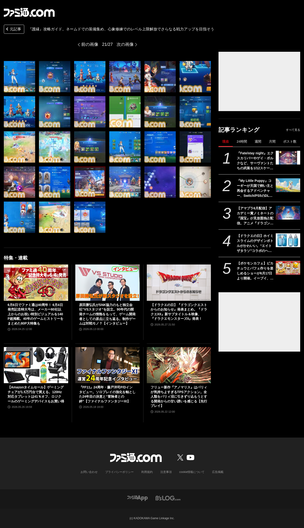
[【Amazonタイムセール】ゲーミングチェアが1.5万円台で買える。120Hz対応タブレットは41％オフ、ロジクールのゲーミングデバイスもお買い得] (36, 365)
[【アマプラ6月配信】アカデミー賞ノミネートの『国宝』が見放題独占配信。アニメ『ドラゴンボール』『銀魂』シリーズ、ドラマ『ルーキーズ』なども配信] (288, 213)
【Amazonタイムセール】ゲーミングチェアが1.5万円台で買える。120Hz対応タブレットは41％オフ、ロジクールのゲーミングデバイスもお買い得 (36, 394)
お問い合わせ (89, 472)
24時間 (242, 141)
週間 (258, 141)
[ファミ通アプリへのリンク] (137, 498)
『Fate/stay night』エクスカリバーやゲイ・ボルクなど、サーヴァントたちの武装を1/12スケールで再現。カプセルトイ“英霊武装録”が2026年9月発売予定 (255, 161)
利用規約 (147, 472)
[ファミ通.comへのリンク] (29, 12)
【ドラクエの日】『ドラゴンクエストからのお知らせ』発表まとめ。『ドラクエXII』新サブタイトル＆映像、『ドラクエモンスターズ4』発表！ (179, 312)
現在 (225, 141)
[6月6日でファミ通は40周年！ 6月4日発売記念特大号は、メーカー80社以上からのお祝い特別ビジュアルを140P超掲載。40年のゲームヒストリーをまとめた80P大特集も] (36, 282)
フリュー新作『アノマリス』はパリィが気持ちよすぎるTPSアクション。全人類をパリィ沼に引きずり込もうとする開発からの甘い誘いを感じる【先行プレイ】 (179, 396)
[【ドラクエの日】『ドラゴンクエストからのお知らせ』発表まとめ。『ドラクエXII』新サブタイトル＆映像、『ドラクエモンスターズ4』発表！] (179, 282)
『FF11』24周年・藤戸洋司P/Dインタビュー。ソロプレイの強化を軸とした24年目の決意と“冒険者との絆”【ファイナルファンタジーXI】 (107, 394)
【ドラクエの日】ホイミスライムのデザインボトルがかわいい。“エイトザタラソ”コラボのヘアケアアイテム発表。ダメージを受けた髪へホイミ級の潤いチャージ (255, 243)
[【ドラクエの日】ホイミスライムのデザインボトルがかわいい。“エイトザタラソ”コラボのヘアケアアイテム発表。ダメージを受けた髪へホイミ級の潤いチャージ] (288, 240)
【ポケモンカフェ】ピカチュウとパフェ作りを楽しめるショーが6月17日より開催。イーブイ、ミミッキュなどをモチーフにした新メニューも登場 (255, 271)
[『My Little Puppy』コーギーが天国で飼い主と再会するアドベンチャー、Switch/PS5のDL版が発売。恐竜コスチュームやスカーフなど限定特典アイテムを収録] (288, 185)
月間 (272, 141)
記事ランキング (239, 130)
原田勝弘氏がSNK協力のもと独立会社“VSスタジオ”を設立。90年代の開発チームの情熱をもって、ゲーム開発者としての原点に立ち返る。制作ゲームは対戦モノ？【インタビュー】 (107, 314)
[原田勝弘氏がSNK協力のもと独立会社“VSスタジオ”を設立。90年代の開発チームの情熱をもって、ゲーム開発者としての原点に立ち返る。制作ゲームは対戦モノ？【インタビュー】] (107, 282)
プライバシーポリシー (119, 472)
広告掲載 (217, 472)
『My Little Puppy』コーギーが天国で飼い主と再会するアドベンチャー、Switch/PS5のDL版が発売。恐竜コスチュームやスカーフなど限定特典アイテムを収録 (255, 188)
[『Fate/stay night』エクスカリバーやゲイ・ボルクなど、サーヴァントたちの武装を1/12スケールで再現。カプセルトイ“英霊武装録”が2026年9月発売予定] (288, 158)
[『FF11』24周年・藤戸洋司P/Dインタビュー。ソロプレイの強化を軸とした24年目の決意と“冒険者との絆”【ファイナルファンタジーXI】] (107, 365)
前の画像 (89, 44)
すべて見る (293, 130)
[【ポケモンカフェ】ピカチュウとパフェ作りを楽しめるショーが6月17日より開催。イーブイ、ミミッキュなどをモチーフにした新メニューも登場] (288, 268)
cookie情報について (192, 472)
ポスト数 (289, 141)
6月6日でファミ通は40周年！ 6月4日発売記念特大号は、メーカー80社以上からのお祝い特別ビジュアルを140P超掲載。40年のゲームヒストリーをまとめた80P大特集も (35, 314)
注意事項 (166, 472)
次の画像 (125, 44)
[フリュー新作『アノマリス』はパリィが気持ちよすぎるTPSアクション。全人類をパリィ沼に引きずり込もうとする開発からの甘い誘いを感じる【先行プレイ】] (179, 365)
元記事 (13, 29)
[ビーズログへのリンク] (168, 498)
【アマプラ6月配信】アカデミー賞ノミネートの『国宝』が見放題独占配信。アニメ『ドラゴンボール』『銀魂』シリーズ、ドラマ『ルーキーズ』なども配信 (255, 216)
